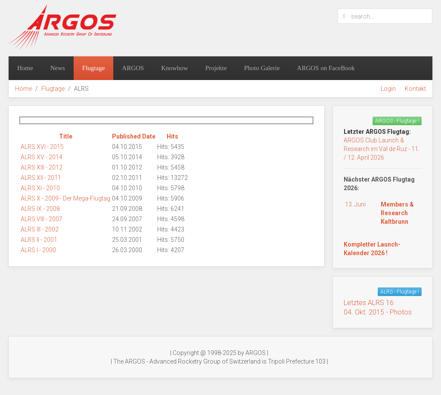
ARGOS (133, 68)
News (57, 68)
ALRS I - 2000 (38, 250)
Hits (172, 136)
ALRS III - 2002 (40, 229)
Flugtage (93, 68)
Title (65, 136)
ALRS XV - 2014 (41, 157)
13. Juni (355, 204)
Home (25, 68)
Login (388, 88)
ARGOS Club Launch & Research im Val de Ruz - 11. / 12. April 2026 (381, 149)
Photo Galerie (262, 68)
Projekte (216, 68)
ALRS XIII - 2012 (41, 167)
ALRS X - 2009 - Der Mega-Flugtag (65, 198)
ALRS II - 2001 (39, 239)
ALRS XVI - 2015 (42, 146)
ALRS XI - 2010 (40, 188)
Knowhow (174, 68)
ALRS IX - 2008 (40, 208)
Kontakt (415, 88)
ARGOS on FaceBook (326, 68)
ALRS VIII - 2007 (41, 219)
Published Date (133, 136)
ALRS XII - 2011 (41, 177)
